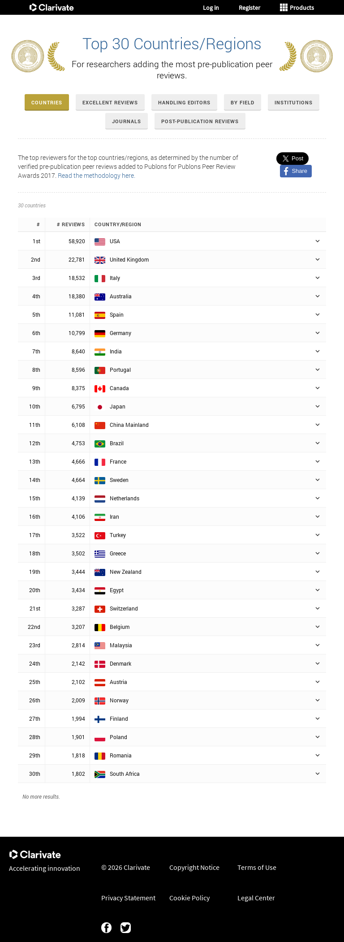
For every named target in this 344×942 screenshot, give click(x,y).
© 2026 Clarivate (125, 867)
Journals (126, 121)
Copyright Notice (194, 867)
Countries (46, 102)
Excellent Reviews (110, 102)
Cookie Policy (189, 897)
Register (249, 8)
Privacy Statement (128, 897)
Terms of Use (256, 867)
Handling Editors (184, 102)
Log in (211, 8)
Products (297, 8)
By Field (242, 102)
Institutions (294, 102)
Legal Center (256, 897)
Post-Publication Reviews (200, 121)
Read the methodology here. (96, 175)
